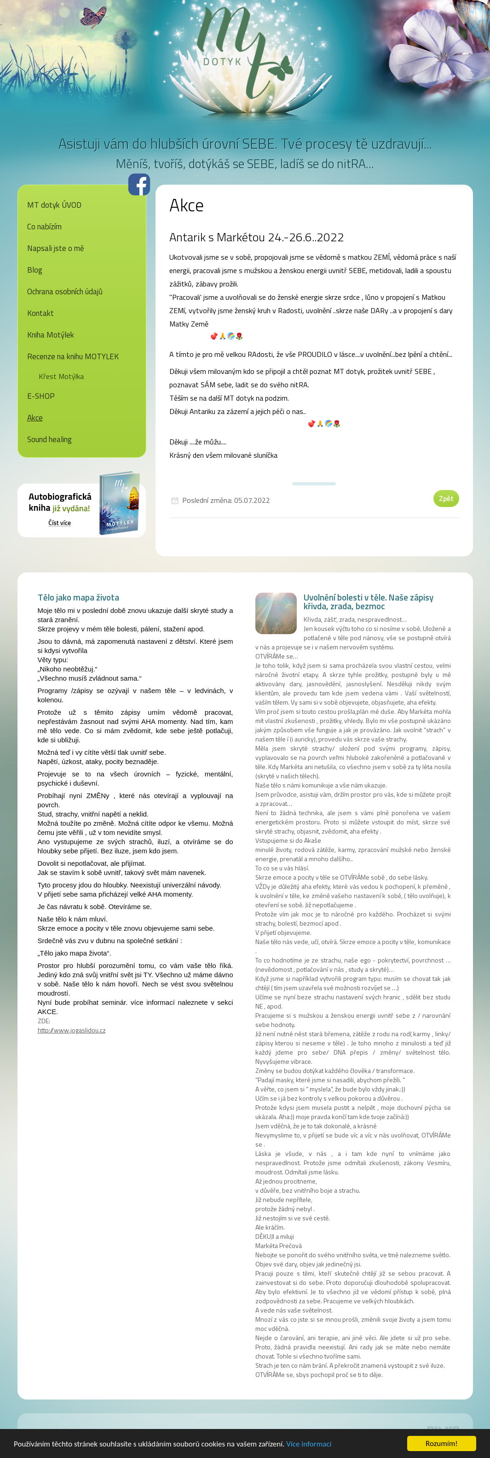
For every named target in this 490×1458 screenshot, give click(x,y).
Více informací (308, 1446)
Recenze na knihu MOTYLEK (73, 356)
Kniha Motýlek (50, 335)
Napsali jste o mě (55, 248)
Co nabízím (44, 227)
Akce (35, 418)
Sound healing (49, 439)
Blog (34, 270)
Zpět (446, 498)
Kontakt (40, 313)
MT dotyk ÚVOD (54, 205)
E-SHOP (41, 396)
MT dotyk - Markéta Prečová (245, 53)
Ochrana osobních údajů (65, 291)
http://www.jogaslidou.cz (72, 1030)
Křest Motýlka (61, 376)
